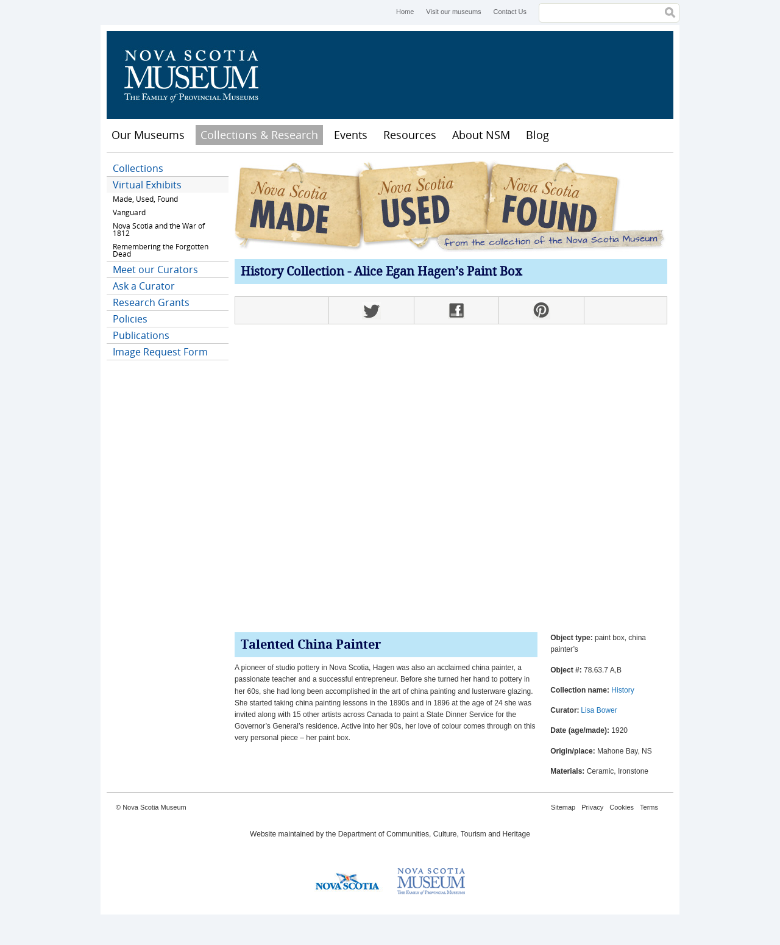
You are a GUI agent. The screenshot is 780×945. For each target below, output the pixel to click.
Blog (537, 134)
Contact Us (510, 11)
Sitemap (563, 807)
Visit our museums (453, 11)
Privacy (592, 807)
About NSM (481, 134)
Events (350, 134)
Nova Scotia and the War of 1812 (159, 229)
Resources (409, 134)
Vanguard (129, 212)
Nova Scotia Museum (198, 75)
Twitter (371, 310)
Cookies (621, 807)
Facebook (456, 310)
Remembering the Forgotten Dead (160, 250)
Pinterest (541, 310)
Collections (138, 168)
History (622, 690)
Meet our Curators (155, 269)
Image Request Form (160, 351)
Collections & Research (259, 134)
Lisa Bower (599, 710)
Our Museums (148, 134)
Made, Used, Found (145, 199)
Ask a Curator (144, 286)
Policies (130, 319)
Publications (141, 335)
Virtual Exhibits (147, 184)
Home (405, 11)
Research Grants (151, 302)
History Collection (292, 272)
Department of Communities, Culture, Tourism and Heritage (434, 834)
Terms (649, 807)
